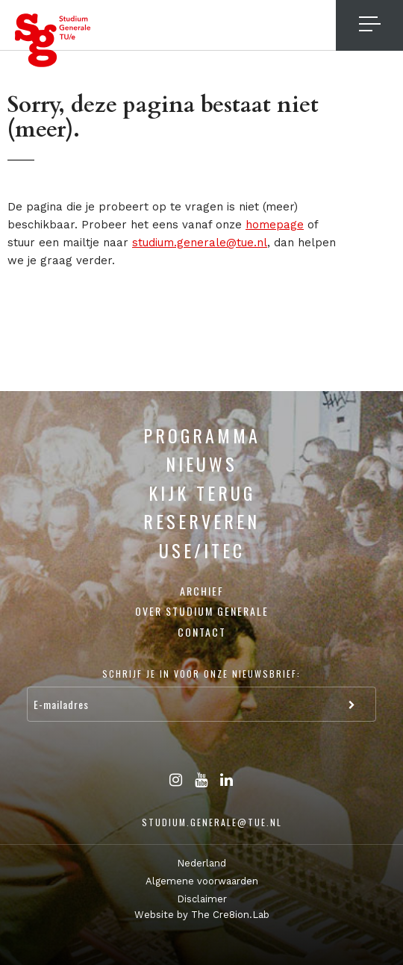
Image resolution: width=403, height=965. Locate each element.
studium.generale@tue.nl (199, 242)
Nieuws (201, 463)
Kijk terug (202, 492)
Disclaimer (202, 899)
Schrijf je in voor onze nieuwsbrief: (201, 673)
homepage (275, 224)
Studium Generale (53, 40)
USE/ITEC (202, 550)
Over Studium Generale (202, 611)
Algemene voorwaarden (202, 881)
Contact (202, 632)
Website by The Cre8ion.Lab (201, 914)
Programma (201, 435)
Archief (202, 591)
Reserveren (201, 521)
